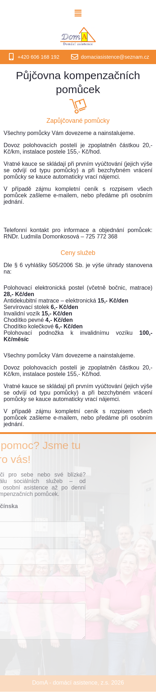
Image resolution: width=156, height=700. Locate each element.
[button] (78, 13)
